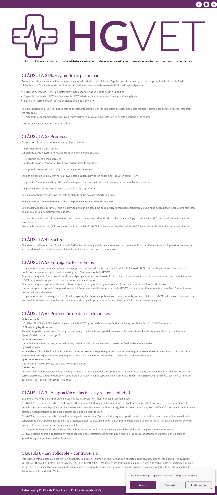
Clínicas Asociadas (44, 19)
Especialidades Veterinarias (78, 19)
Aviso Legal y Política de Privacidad (44, 490)
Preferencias (198, 485)
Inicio (26, 19)
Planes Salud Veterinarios (113, 19)
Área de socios (185, 19)
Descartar (171, 485)
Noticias (168, 19)
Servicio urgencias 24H (146, 19)
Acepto (143, 485)
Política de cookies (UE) (86, 490)
